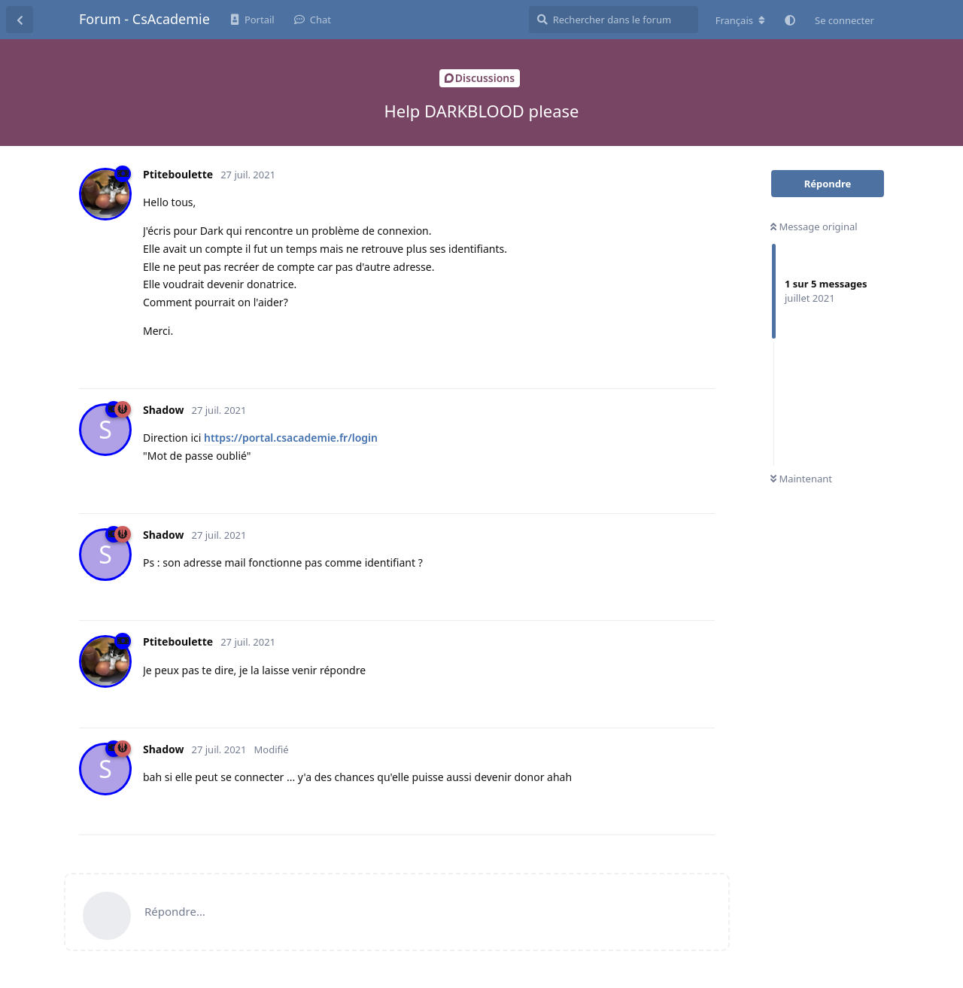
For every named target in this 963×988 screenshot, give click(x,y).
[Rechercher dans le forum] (613, 19)
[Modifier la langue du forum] (740, 20)
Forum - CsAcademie (144, 19)
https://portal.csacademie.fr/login (291, 437)
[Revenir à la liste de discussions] (19, 19)
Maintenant (801, 478)
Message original (814, 226)
